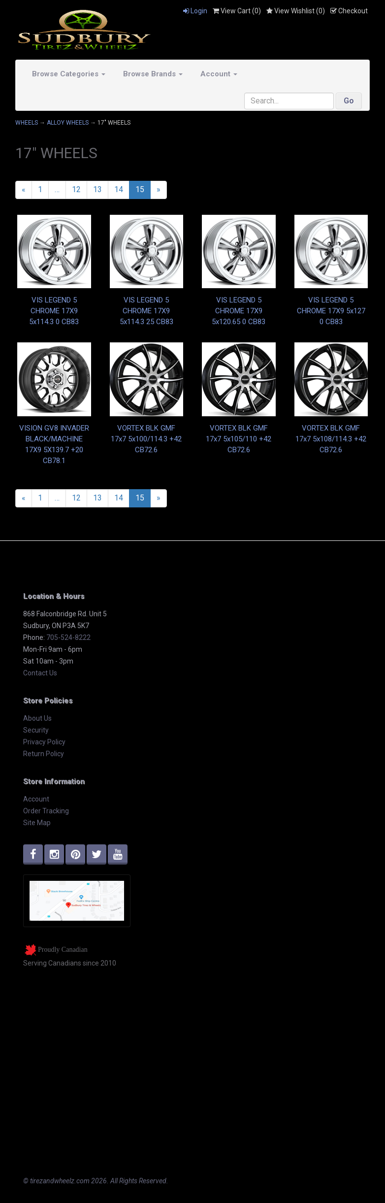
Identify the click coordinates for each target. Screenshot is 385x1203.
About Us (37, 718)
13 (97, 189)
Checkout (349, 11)
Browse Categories (68, 73)
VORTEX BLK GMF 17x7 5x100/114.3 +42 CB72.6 (146, 439)
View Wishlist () (295, 11)
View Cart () (237, 11)
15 (139, 189)
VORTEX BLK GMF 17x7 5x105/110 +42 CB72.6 (238, 439)
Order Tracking (46, 811)
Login (195, 11)
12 (76, 189)
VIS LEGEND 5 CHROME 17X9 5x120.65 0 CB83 (238, 311)
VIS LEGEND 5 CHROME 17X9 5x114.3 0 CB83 (54, 311)
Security (36, 730)
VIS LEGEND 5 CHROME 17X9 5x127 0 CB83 (331, 311)
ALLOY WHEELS (68, 122)
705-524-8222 (68, 637)
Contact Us (40, 673)
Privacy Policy (44, 742)
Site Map (37, 823)
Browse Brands (153, 73)
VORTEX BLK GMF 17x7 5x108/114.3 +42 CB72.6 (330, 439)
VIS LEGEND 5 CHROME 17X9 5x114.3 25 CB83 (146, 311)
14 (118, 189)
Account (218, 73)
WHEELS (26, 122)
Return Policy (43, 754)
